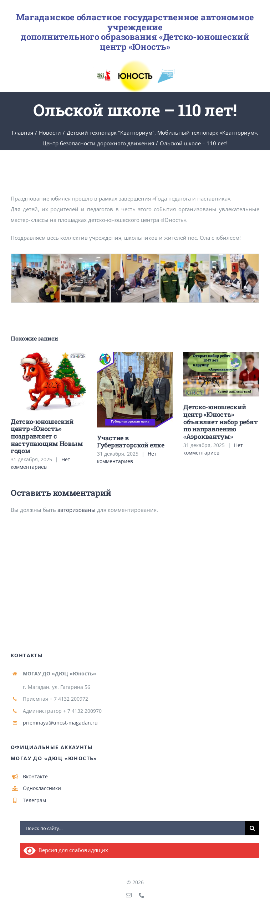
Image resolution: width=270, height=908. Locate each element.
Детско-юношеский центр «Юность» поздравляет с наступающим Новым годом (47, 436)
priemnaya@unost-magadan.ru (60, 722)
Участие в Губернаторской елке (130, 442)
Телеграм (34, 800)
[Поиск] (252, 828)
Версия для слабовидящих (66, 849)
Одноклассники (42, 788)
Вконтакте (35, 776)
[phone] (141, 895)
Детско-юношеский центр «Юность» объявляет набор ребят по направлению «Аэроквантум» (220, 422)
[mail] (129, 895)
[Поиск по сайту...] (132, 828)
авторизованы (76, 509)
